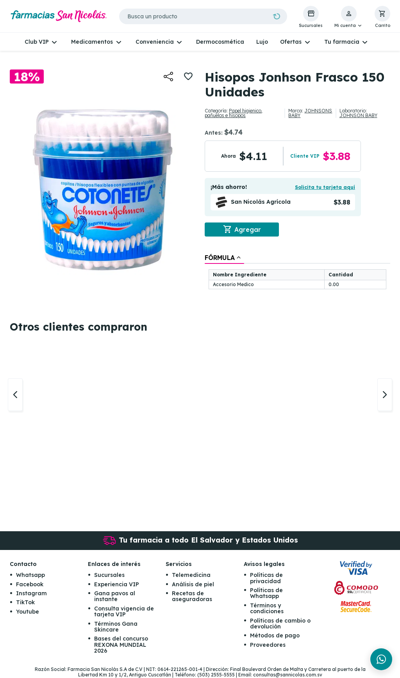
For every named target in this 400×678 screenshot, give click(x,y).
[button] (348, 17)
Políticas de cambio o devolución (280, 623)
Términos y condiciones (267, 608)
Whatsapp (30, 575)
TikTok (25, 602)
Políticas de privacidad (266, 578)
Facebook (29, 584)
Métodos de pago (275, 635)
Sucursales (109, 575)
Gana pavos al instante (114, 596)
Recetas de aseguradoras (192, 596)
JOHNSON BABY (358, 115)
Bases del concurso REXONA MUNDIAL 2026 (121, 645)
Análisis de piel (193, 584)
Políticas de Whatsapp (266, 593)
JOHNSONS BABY (310, 113)
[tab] (224, 257)
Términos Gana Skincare (116, 626)
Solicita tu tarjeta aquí (325, 187)
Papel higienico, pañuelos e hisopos (233, 113)
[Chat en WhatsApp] (381, 659)
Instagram (31, 593)
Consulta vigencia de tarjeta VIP (124, 611)
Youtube (27, 611)
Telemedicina (191, 575)
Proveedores (268, 644)
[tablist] (297, 272)
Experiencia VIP (116, 584)
